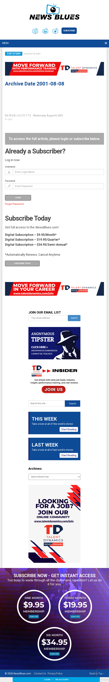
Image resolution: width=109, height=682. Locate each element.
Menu (5, 43)
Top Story (13, 53)
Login (47, 679)
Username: (10, 166)
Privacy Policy (55, 673)
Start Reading (68, 429)
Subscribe (69, 30)
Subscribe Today (22, 263)
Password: (10, 181)
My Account (61, 679)
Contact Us (40, 673)
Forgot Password (14, 204)
